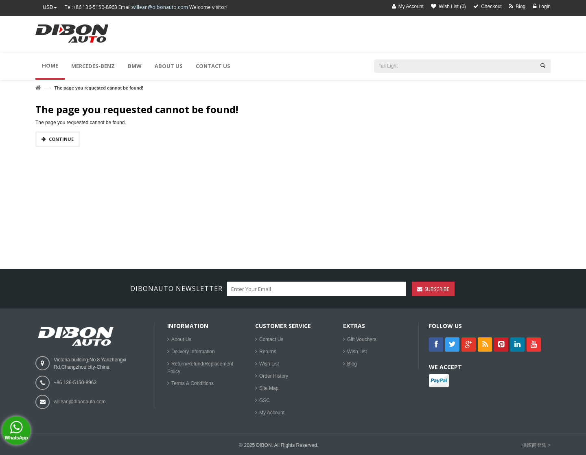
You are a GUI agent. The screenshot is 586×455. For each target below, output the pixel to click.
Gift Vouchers (361, 339)
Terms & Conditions (192, 383)
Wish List (269, 364)
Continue (61, 139)
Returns (267, 351)
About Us (181, 339)
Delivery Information (193, 351)
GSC (264, 400)
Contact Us (271, 339)
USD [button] (50, 7)
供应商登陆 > (536, 445)
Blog (352, 364)
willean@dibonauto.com (160, 7)
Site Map (268, 388)
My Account (271, 413)
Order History (273, 376)
